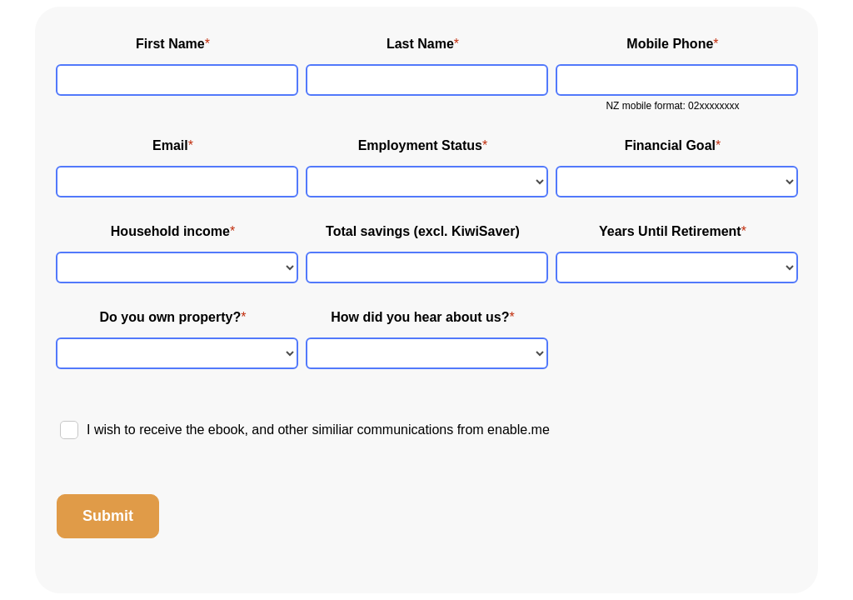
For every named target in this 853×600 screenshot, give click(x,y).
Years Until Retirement (670, 231)
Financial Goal (670, 145)
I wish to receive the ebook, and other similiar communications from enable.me (318, 429)
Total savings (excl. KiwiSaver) (423, 231)
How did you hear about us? (420, 317)
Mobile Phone (669, 44)
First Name (170, 44)
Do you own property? (170, 317)
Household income (170, 231)
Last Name (420, 44)
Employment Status (420, 145)
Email (170, 145)
